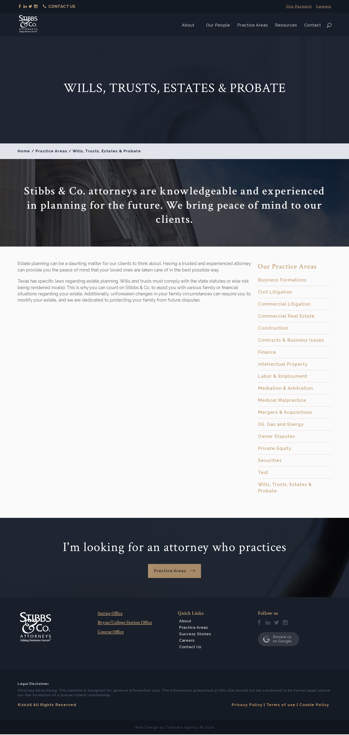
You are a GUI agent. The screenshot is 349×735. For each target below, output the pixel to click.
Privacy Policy (245, 705)
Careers (323, 6)
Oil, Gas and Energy (281, 424)
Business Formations (282, 280)
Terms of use (280, 705)
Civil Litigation (275, 292)
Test (263, 472)
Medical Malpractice (282, 400)
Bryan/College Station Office (128, 623)
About (188, 24)
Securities (270, 460)
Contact (312, 24)
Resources (286, 24)
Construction (273, 328)
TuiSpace (174, 728)
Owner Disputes (276, 436)
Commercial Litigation (284, 304)
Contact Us (59, 6)
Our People (218, 24)
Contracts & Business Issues (291, 340)
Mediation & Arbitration (285, 388)
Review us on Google (277, 639)
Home (24, 151)
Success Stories (195, 634)
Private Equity (274, 448)
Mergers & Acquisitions (285, 412)
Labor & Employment (282, 376)
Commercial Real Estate (286, 316)
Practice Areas (252, 24)
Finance (267, 352)
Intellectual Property (283, 364)
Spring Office (111, 613)
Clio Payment (297, 6)
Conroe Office (112, 632)
